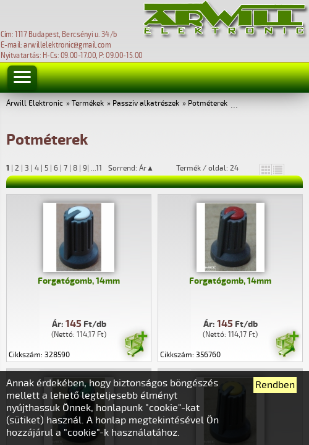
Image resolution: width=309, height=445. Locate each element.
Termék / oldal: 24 (207, 168)
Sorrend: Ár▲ (139, 168)
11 (99, 168)
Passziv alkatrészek (145, 103)
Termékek (88, 103)
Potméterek (207, 103)
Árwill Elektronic (34, 103)
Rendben (275, 385)
